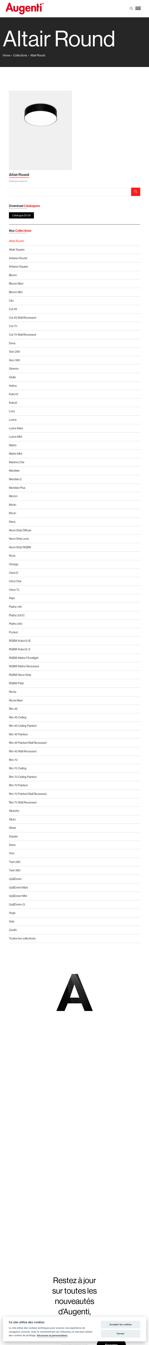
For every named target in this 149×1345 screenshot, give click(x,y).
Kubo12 (13, 394)
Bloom (13, 275)
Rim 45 (13, 709)
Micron (13, 496)
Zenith (13, 930)
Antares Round (18, 258)
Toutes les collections (22, 938)
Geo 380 (14, 360)
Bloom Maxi (16, 283)
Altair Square (17, 249)
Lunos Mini (15, 436)
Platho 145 (15, 607)
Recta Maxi (16, 700)
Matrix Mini (15, 453)
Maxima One (16, 462)
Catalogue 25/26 (21, 215)
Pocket (13, 632)
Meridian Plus (17, 488)
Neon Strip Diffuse (20, 530)
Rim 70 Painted (18, 785)
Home (6, 55)
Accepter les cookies (120, 1324)
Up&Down (15, 879)
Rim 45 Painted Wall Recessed (28, 743)
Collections (20, 55)
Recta (12, 692)
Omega (13, 564)
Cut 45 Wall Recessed (22, 317)
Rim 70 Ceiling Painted (22, 777)
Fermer (120, 1333)
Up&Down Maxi (18, 887)
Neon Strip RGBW (20, 547)
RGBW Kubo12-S (19, 649)
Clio (11, 300)
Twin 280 (14, 862)
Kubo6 (13, 402)
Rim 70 (13, 760)
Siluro (12, 819)
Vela (11, 921)
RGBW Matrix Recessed (24, 666)
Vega (12, 913)
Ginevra (13, 368)
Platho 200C (17, 615)
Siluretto (14, 811)
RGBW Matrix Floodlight (23, 658)
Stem (12, 845)
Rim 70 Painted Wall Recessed (28, 794)
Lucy (12, 411)
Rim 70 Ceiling (17, 768)
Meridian (14, 470)
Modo (12, 504)
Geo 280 (14, 351)
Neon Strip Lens (19, 538)
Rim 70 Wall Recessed (22, 802)
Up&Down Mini (18, 896)
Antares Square (18, 266)
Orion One (15, 581)
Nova (12, 555)
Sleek (12, 828)
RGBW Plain (16, 683)
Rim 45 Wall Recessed (22, 751)
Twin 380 (14, 870)
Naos (12, 521)
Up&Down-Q (17, 904)
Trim (11, 853)
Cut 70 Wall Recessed (22, 334)
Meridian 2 (15, 479)
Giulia (12, 377)
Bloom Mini (15, 292)
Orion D (13, 573)
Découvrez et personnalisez (52, 1335)
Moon (12, 513)
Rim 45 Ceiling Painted (22, 726)
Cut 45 (13, 309)
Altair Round (37, 55)
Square (13, 836)
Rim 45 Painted (18, 734)
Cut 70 (13, 326)
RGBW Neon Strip (20, 675)
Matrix (13, 445)
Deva (12, 343)
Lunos (13, 419)
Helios (13, 385)
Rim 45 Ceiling (17, 717)
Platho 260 (15, 624)
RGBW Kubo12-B (19, 640)
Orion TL (14, 590)
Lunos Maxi (16, 428)
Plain (12, 598)
